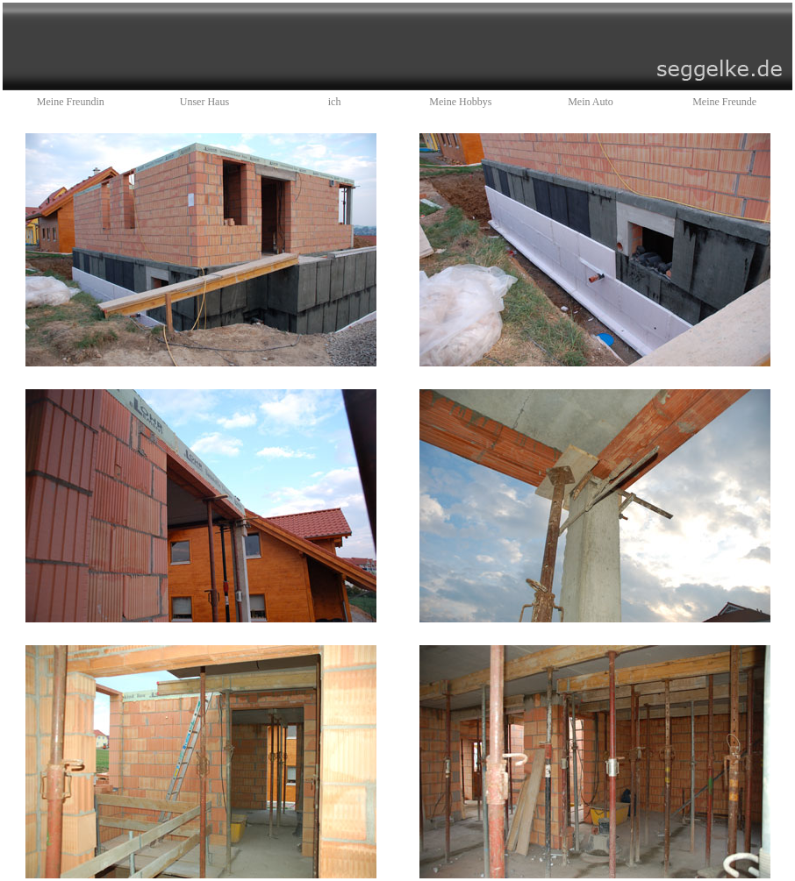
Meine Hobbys (460, 102)
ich (334, 102)
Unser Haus (204, 102)
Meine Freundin (70, 102)
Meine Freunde (724, 102)
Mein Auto (590, 102)
